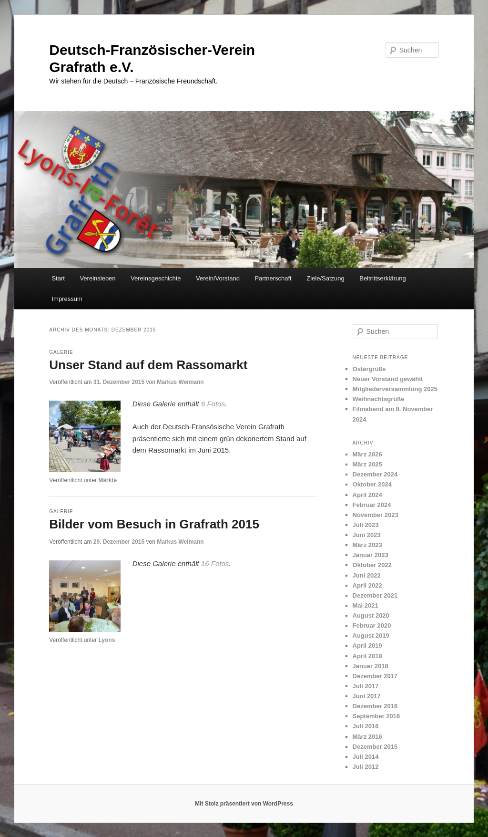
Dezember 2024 (375, 474)
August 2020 (371, 615)
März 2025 (367, 464)
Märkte (107, 480)
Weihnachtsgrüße (379, 399)
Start (57, 278)
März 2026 (367, 454)
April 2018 (367, 656)
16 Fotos (215, 563)
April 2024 (367, 494)
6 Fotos (213, 404)
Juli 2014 (366, 756)
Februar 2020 (372, 625)
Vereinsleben (97, 278)
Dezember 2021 (375, 595)
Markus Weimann (180, 382)
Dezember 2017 (375, 676)
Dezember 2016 (375, 706)
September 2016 (376, 716)
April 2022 (367, 585)
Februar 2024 (372, 504)
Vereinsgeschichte (156, 278)
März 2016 (367, 736)
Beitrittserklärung (382, 278)
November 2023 (375, 514)
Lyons (106, 640)
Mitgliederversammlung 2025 (395, 389)
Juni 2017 (367, 696)
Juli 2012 (366, 766)
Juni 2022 (367, 575)
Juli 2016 (366, 726)
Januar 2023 (370, 554)
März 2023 (367, 544)
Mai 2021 (365, 605)
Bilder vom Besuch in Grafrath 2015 (154, 524)
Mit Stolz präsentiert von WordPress (244, 803)
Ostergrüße (369, 368)
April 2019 (367, 645)
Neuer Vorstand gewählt (388, 378)
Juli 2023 (366, 524)
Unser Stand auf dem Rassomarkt (148, 365)
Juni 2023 (367, 534)
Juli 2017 (366, 686)
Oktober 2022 (372, 564)
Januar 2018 (370, 666)
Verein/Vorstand (218, 278)
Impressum (66, 298)
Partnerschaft (272, 278)
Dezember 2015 (375, 746)
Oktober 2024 (372, 484)
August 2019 (371, 635)
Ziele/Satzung (325, 278)
